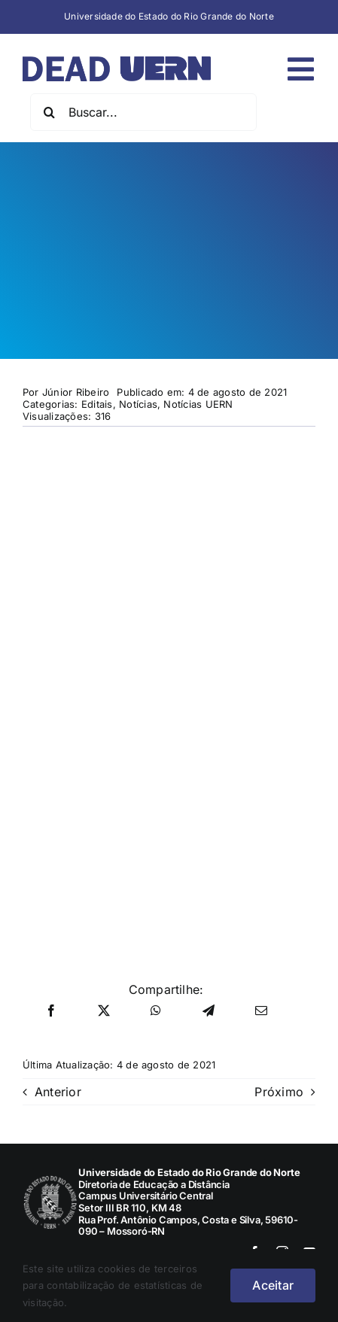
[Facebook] (51, 1011)
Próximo (278, 1091)
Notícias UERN (198, 404)
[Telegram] (208, 1011)
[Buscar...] (143, 112)
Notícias (138, 404)
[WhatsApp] (156, 1011)
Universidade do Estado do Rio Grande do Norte (169, 16)
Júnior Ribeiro (75, 392)
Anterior (58, 1091)
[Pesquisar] (49, 112)
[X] (103, 1011)
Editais (97, 404)
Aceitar (273, 1285)
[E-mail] (261, 1011)
